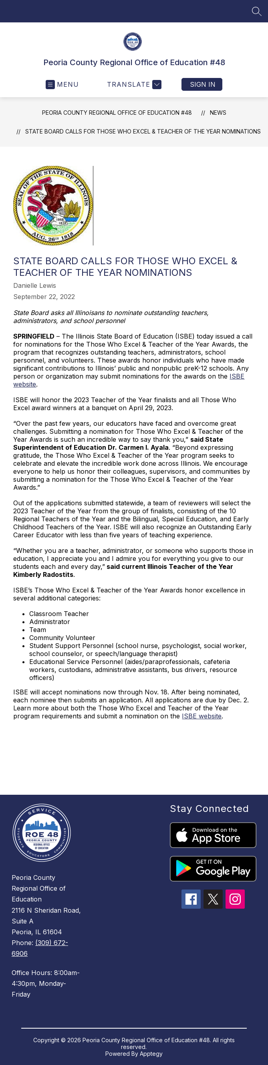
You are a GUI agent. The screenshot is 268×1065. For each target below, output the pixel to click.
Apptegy (151, 1053)
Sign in (203, 84)
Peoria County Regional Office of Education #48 (117, 112)
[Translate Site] (133, 85)
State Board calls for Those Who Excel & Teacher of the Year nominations (143, 131)
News (218, 112)
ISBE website (202, 716)
